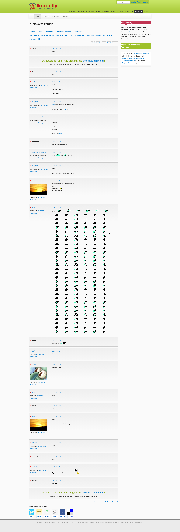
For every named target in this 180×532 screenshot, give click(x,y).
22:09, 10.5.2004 (56, 82)
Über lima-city (94, 522)
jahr (77, 35)
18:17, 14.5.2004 (56, 416)
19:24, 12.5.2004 (56, 207)
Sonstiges (49, 31)
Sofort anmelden (135, 32)
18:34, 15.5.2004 (56, 480)
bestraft (37, 35)
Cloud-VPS (129, 11)
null (107, 35)
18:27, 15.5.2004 (56, 467)
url (35, 39)
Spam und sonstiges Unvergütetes (69, 31)
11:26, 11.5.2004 (56, 152)
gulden (65, 35)
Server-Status (139, 522)
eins (42, 35)
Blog (102, 522)
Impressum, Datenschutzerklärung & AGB (119, 522)
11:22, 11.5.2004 (56, 117)
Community (139, 11)
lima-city (32, 31)
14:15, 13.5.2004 (56, 364)
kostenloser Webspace (76, 11)
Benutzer (46, 16)
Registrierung (142, 2)
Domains (120, 11)
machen (89, 35)
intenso (34, 364)
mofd (33, 351)
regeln (110, 35)
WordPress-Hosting (108, 11)
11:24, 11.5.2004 (56, 141)
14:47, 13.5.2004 (56, 392)
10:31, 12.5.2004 (56, 165)
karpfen (82, 35)
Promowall (55, 16)
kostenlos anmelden (93, 60)
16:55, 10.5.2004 (56, 71)
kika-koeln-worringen (39, 117)
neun (103, 35)
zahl (38, 39)
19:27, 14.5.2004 (56, 442)
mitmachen (97, 35)
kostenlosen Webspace (38, 123)
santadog (35, 467)
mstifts (34, 207)
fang (49, 35)
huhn (74, 35)
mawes (34, 181)
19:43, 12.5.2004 (56, 340)
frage (61, 35)
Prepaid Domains (128, 63)
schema (31, 39)
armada (34, 443)
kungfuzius (35, 102)
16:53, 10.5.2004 (56, 48)
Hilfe (146, 11)
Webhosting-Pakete (93, 11)
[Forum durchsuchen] (123, 2)
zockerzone (36, 82)
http (70, 35)
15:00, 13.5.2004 (56, 406)
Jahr (57, 424)
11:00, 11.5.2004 (56, 101)
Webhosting (40, 522)
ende (46, 35)
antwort (31, 35)
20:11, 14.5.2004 (56, 456)
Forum (37, 16)
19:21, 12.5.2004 (56, 181)
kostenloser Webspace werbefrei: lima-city (52, 6)
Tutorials (65, 16)
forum (55, 35)
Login (133, 2)
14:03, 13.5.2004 (56, 351)
